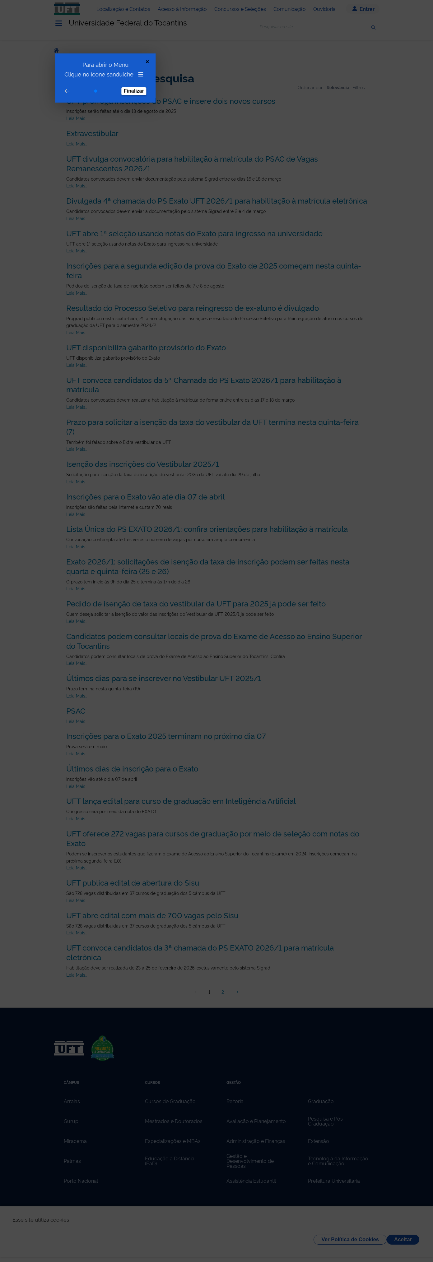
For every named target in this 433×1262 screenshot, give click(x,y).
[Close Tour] (143, 39)
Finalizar (129, 68)
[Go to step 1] (91, 69)
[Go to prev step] (62, 69)
